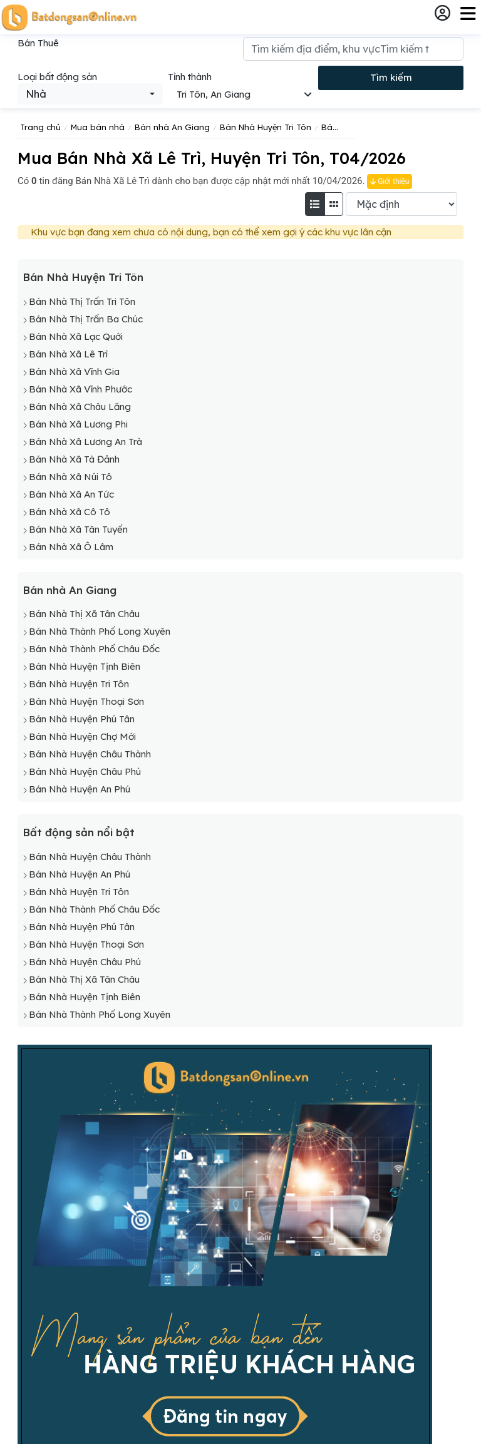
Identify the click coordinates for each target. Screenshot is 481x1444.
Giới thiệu (389, 181)
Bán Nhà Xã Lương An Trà (85, 442)
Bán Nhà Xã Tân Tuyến (78, 529)
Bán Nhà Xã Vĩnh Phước (80, 389)
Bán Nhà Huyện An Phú (79, 789)
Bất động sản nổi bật (79, 832)
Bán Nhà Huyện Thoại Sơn (86, 701)
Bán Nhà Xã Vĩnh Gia (74, 371)
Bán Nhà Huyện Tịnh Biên (84, 666)
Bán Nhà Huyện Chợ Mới (82, 736)
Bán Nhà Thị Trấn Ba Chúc (86, 319)
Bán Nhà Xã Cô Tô (69, 512)
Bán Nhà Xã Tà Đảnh (74, 459)
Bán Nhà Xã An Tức (71, 494)
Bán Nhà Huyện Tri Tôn (83, 277)
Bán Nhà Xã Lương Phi (78, 424)
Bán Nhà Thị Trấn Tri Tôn (82, 301)
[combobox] (90, 94)
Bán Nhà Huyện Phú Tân (82, 719)
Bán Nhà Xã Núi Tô (70, 477)
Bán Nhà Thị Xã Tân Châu (84, 614)
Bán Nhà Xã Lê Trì (68, 354)
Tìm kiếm (391, 77)
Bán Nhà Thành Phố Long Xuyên (99, 631)
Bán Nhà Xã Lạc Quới (76, 336)
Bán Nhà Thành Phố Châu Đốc (94, 649)
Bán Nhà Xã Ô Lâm (71, 547)
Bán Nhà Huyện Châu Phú (85, 771)
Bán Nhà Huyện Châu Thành (90, 754)
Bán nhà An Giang (69, 590)
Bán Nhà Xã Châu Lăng (80, 406)
